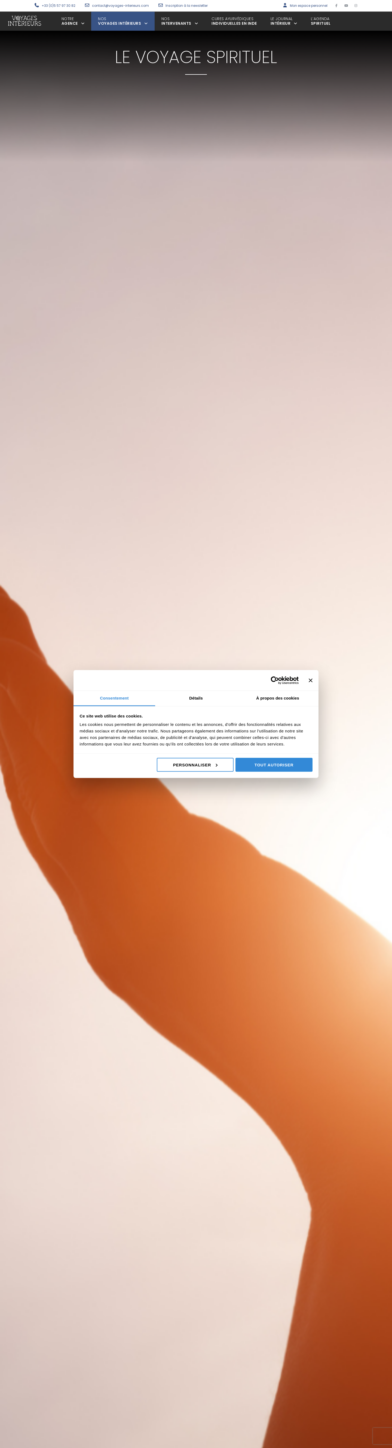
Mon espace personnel (308, 5)
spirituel (321, 21)
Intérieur (284, 21)
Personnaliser (195, 764)
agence (73, 21)
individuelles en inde (234, 21)
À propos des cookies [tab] (277, 698)
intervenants (179, 21)
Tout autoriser (274, 764)
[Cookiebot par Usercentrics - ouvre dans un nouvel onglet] (275, 680)
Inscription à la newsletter (187, 5)
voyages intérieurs (123, 21)
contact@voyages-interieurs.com (121, 5)
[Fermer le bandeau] (311, 680)
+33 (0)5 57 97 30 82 (58, 5)
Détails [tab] (196, 698)
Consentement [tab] (114, 698)
